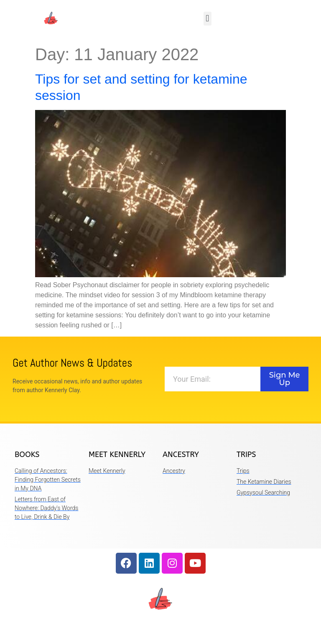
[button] (207, 19)
